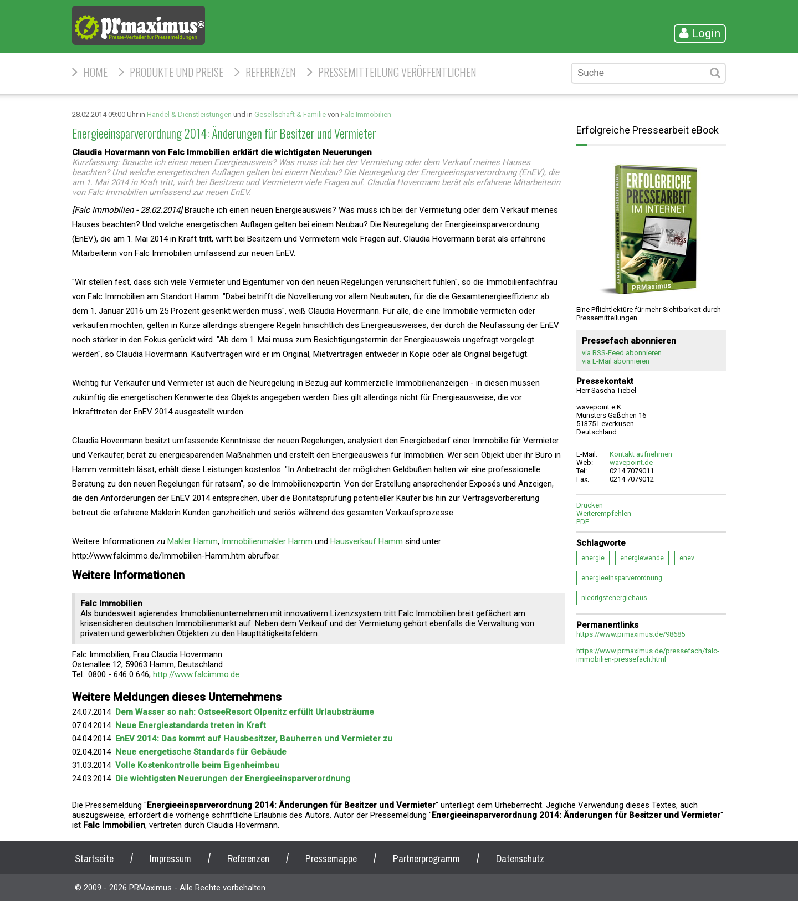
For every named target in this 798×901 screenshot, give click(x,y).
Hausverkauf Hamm (366, 541)
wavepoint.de (631, 462)
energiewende (642, 558)
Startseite (94, 859)
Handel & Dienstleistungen (189, 114)
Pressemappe (331, 859)
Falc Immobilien (366, 114)
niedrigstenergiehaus (614, 598)
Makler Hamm (192, 541)
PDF (582, 522)
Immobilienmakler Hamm (267, 541)
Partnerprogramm (426, 859)
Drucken (589, 505)
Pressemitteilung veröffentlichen (397, 72)
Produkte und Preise (176, 72)
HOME (95, 72)
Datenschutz (520, 859)
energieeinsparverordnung (621, 578)
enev (686, 558)
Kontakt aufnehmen (641, 454)
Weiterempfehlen (603, 513)
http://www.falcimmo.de (196, 674)
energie (593, 558)
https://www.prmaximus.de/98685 (630, 634)
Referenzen (270, 72)
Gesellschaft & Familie (290, 114)
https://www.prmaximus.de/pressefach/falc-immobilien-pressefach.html (647, 655)
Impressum (170, 859)
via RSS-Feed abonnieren (622, 353)
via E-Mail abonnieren (615, 361)
